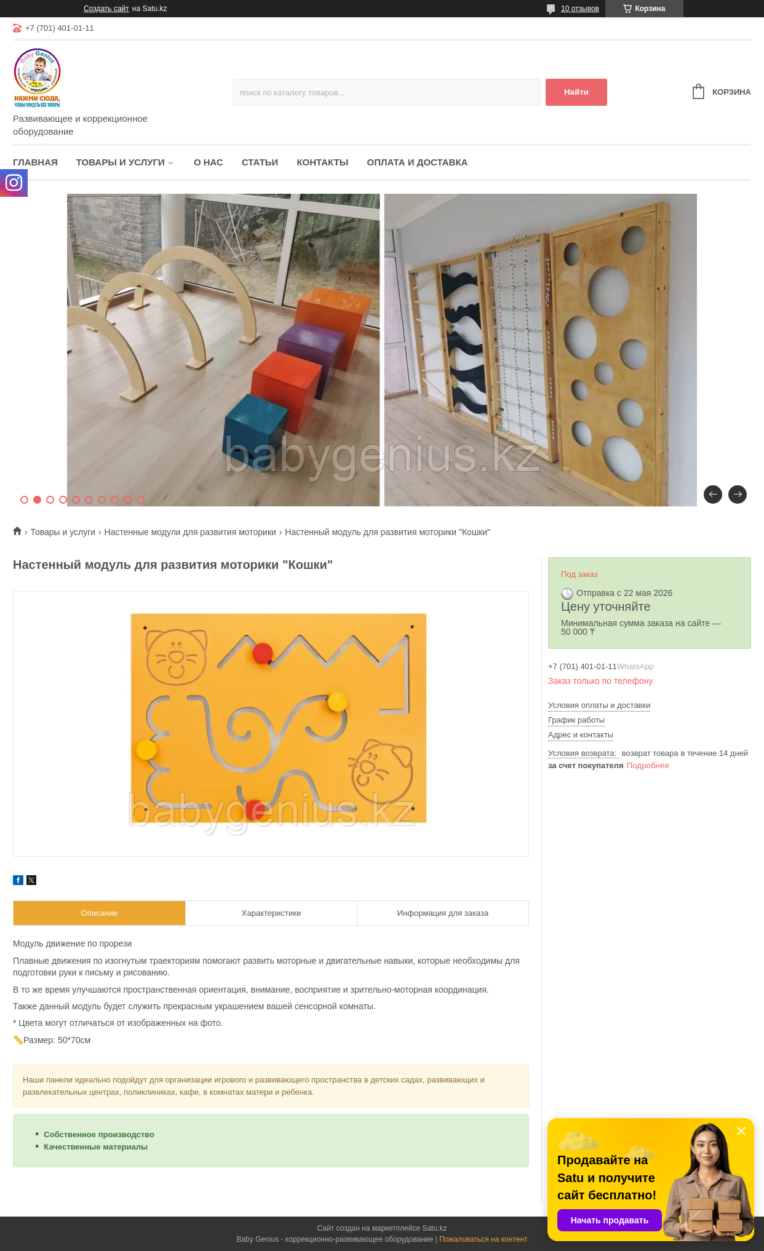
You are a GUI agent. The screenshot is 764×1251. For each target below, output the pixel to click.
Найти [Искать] (576, 92)
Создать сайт (106, 8)
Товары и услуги (120, 162)
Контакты (322, 162)
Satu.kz (434, 1228)
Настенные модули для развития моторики (190, 532)
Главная (35, 162)
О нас (208, 162)
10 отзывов (580, 8)
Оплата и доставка (417, 162)
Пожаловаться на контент (483, 1239)
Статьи (260, 162)
